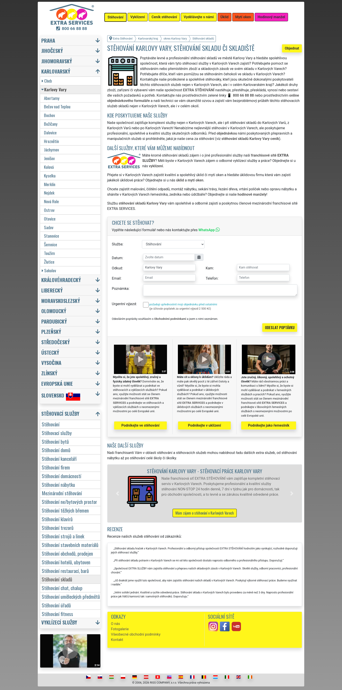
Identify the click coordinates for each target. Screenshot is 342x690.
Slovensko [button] (60, 395)
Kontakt (117, 640)
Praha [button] (48, 40)
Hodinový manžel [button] (271, 17)
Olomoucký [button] (53, 310)
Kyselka (50, 175)
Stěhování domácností (61, 475)
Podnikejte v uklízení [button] (204, 425)
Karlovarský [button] (55, 71)
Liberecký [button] (52, 290)
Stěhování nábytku (58, 484)
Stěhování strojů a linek (63, 536)
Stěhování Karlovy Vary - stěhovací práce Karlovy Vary (204, 471)
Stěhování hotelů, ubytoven (66, 562)
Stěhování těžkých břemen (65, 510)
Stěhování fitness (57, 613)
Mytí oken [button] (243, 17)
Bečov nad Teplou (57, 106)
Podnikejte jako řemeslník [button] (268, 425)
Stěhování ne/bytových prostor (69, 501)
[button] (117, 493)
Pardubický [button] (54, 321)
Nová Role (51, 201)
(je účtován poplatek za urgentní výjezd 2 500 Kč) (180, 308)
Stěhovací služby (57, 432)
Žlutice (49, 262)
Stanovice (51, 236)
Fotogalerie (120, 629)
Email (116, 278)
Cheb (47, 81)
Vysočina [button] (51, 362)
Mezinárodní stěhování (62, 493)
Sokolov (49, 270)
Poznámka (120, 288)
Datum (117, 258)
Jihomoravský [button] (56, 61)
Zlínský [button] (49, 373)
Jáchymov (51, 149)
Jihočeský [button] (52, 50)
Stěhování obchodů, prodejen (67, 553)
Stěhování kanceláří (59, 458)
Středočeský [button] (55, 342)
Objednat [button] (292, 48)
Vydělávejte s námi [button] (199, 17)
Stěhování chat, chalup (62, 587)
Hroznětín (51, 141)
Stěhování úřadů (56, 605)
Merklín (49, 184)
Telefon (211, 278)
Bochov (49, 115)
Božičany (51, 124)
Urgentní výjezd (124, 304)
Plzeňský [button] (51, 331)
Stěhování (51, 424)
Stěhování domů (56, 449)
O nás (115, 624)
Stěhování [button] (115, 17)
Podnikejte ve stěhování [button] (140, 425)
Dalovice (50, 132)
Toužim (49, 253)
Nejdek (49, 192)
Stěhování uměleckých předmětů (71, 596)
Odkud (117, 268)
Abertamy (52, 98)
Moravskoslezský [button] (60, 300)
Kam (209, 268)
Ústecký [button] (50, 352)
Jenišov (49, 158)
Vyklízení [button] (137, 17)
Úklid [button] (225, 17)
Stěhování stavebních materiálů (70, 544)
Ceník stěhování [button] (164, 17)
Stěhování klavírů (57, 519)
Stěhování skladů (57, 579)
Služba (117, 244)
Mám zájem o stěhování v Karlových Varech (204, 513)
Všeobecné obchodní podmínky (136, 634)
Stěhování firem (56, 467)
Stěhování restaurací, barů (65, 570)
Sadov (48, 227)
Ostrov (49, 210)
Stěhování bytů (55, 441)
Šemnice (50, 244)
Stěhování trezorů (58, 527)
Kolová (49, 167)
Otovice (50, 218)
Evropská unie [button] (57, 383)
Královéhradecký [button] (61, 279)
